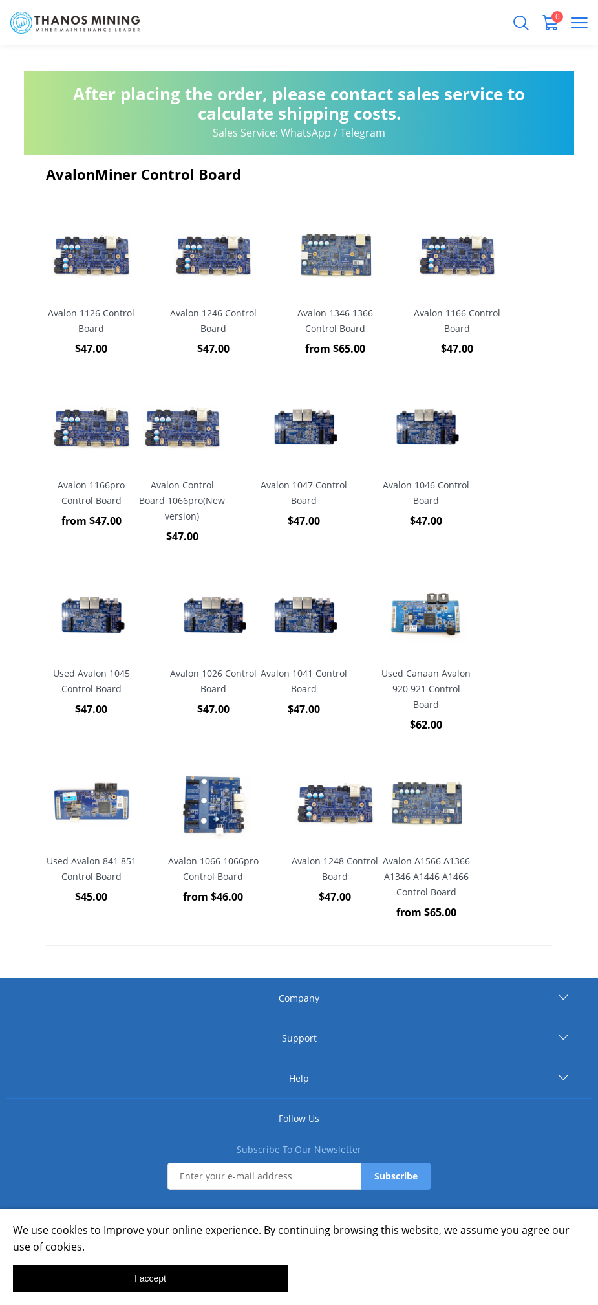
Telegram (362, 133)
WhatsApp (306, 133)
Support (299, 1038)
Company (299, 998)
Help (299, 1078)
